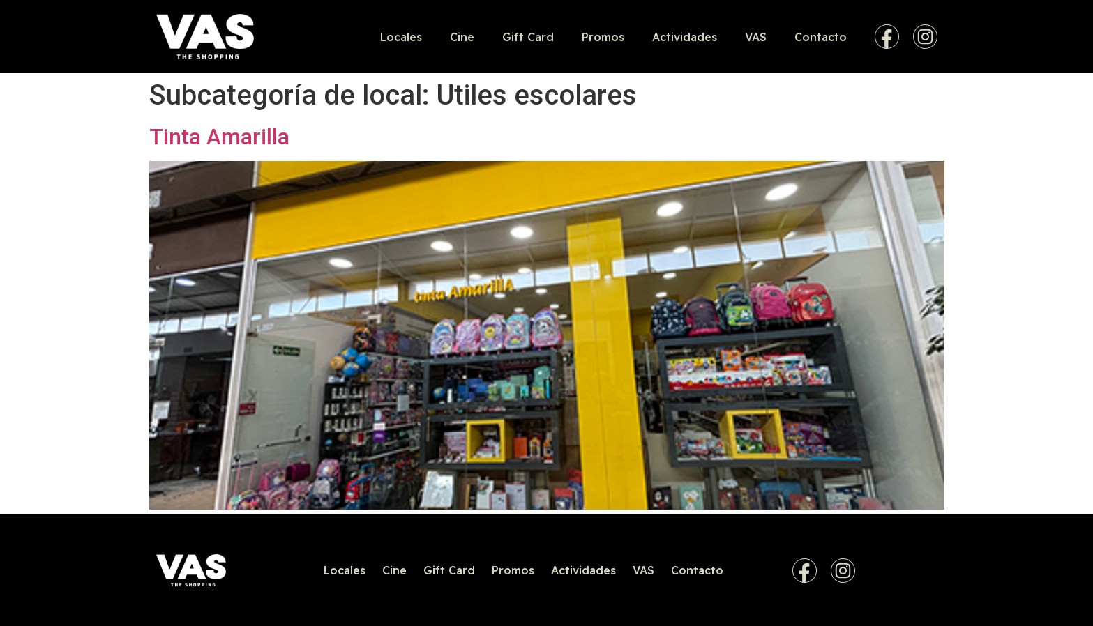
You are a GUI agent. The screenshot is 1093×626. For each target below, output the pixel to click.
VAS (756, 37)
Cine (462, 37)
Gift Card (528, 37)
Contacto (820, 37)
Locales (401, 37)
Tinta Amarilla (219, 136)
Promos (603, 37)
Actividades (684, 37)
